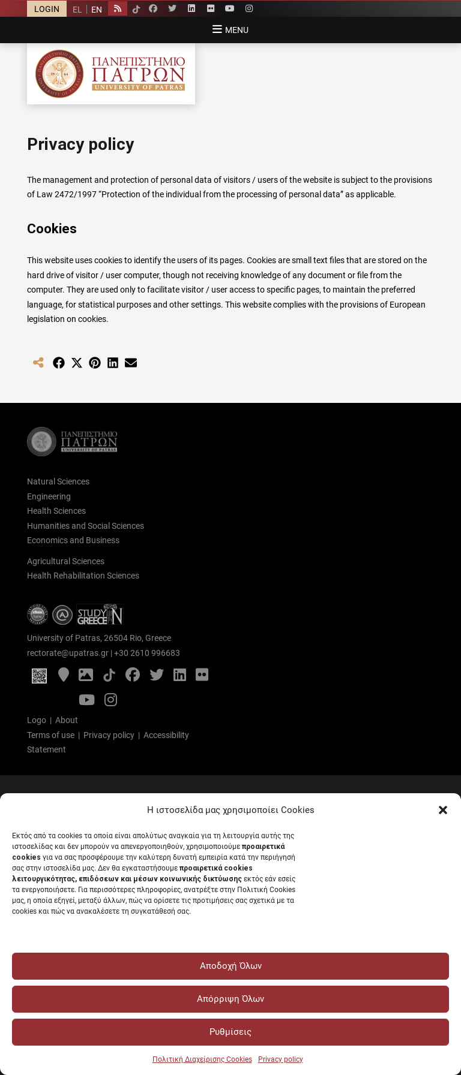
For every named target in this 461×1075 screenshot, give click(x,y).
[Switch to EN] (96, 9)
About (66, 720)
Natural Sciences (58, 481)
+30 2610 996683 (147, 653)
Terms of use (50, 735)
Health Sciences (56, 511)
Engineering (49, 496)
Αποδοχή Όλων (231, 965)
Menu (237, 30)
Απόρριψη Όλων (230, 998)
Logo (36, 720)
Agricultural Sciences (65, 561)
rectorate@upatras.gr (68, 653)
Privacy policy (280, 1059)
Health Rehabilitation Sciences (83, 575)
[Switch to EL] (77, 9)
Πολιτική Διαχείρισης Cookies (202, 1059)
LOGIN (46, 9)
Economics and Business (73, 540)
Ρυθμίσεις (230, 1031)
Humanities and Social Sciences (85, 526)
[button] (443, 810)
